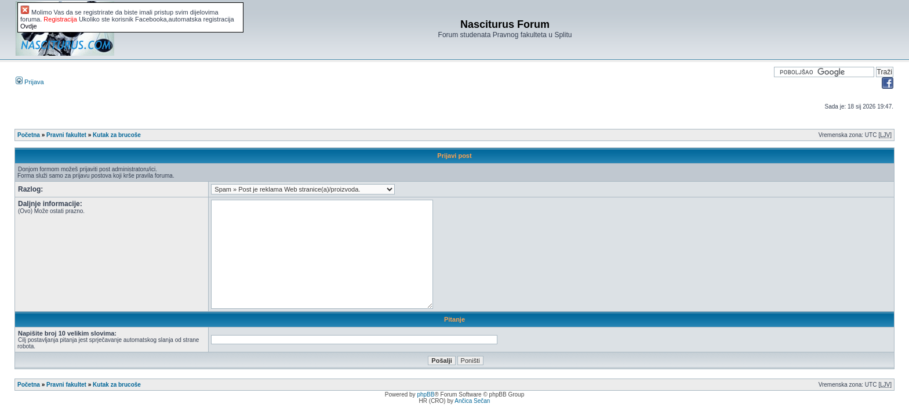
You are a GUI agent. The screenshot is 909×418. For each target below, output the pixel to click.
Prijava (30, 81)
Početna (28, 135)
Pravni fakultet (66, 135)
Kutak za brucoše (117, 135)
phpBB (425, 394)
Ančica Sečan (472, 401)
